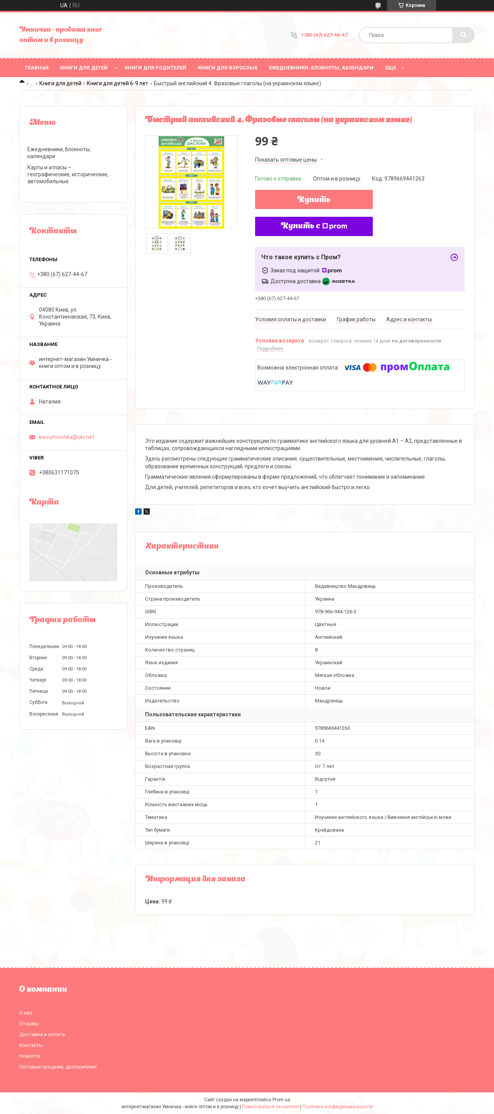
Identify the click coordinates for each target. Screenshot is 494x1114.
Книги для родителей (155, 68)
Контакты (31, 1045)
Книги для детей (84, 68)
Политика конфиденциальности (338, 1106)
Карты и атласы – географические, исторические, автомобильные (67, 174)
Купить (314, 200)
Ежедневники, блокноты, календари (321, 68)
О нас (25, 1013)
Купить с (314, 226)
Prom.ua (281, 1099)
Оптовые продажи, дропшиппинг (58, 1067)
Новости (29, 1056)
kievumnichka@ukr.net (66, 437)
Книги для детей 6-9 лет (117, 83)
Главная (37, 68)
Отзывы (29, 1023)
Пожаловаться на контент (270, 1106)
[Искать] (463, 35)
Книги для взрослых (227, 68)
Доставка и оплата (42, 1034)
